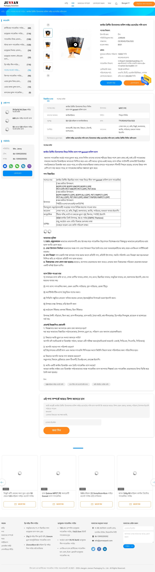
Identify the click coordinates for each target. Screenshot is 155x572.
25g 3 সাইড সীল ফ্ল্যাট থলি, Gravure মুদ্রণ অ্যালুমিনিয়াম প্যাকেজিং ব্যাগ (39, 538)
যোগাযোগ (17, 173)
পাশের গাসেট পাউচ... (17, 70)
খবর (2, 539)
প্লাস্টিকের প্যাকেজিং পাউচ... (17, 28)
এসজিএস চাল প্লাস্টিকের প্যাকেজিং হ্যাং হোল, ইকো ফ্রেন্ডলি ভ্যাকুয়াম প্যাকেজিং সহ (72, 552)
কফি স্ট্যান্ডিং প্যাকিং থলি (101, 384)
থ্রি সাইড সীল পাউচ (31, 523)
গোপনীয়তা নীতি (7, 549)
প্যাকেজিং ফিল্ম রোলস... (17, 39)
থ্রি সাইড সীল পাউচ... (17, 64)
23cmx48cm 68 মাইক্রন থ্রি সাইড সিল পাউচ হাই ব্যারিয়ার (38, 546)
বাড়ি (3, 528)
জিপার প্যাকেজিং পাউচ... (17, 76)
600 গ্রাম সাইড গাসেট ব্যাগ (22, 118)
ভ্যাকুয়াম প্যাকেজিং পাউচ (67, 523)
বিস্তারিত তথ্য (48, 99)
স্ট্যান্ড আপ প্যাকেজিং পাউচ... (17, 45)
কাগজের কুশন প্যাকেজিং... (17, 92)
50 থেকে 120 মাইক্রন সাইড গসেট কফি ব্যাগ (22, 128)
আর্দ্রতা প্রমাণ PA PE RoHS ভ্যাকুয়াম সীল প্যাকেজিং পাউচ (73, 542)
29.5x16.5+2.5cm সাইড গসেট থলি (22, 111)
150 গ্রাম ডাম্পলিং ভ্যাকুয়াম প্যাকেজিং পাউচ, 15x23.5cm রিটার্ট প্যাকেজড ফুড (73, 531)
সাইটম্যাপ (4, 542)
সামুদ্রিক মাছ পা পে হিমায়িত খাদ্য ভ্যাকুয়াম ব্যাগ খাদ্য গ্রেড (37, 530)
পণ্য (2, 532)
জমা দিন (56, 430)
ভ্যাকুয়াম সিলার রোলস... (17, 50)
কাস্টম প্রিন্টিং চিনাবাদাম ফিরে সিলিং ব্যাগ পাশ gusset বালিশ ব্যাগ (70, 152)
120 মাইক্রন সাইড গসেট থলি (54, 384)
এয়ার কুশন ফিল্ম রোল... (17, 81)
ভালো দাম (111, 83)
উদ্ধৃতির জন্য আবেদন (144, 4)
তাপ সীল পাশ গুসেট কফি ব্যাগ (78, 384)
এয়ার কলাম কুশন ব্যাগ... (17, 87)
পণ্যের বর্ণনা (61, 99)
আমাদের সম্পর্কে (7, 535)
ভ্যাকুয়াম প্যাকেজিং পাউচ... (17, 33)
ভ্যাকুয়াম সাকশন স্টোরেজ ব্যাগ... (17, 57)
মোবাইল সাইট (6, 546)
